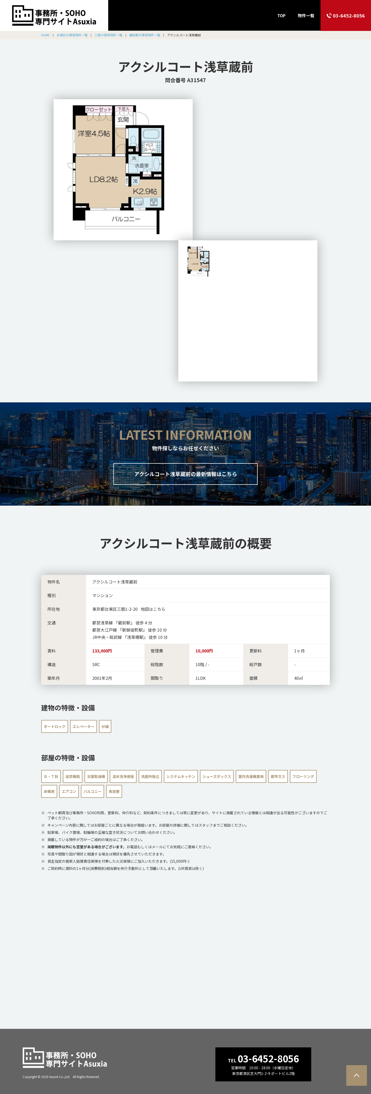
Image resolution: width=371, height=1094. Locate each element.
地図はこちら (153, 609)
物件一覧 (306, 15)
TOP (281, 15)
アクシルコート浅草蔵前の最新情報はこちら (185, 474)
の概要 (185, 543)
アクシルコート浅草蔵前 (185, 66)
